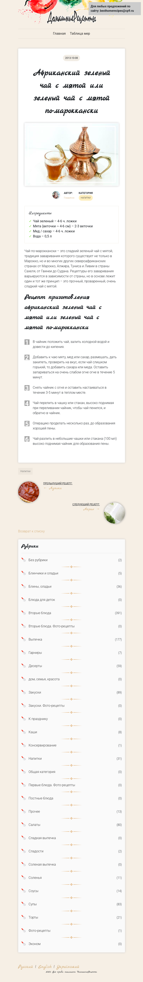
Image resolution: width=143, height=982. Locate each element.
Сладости (36, 851)
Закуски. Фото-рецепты (47, 706)
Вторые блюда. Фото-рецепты (52, 626)
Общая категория (42, 772)
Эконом (35, 944)
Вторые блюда (40, 613)
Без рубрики (38, 560)
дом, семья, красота (44, 679)
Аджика (52, 488)
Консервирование (43, 745)
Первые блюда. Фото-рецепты (52, 785)
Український (68, 967)
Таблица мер (80, 34)
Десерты (35, 666)
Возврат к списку (31, 531)
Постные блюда (41, 798)
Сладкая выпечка (42, 838)
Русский (25, 967)
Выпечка (35, 639)
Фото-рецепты (40, 931)
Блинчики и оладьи (43, 573)
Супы (33, 904)
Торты (33, 917)
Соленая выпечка (42, 864)
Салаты (34, 825)
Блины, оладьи (40, 586)
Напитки (35, 759)
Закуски (35, 692)
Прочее (34, 812)
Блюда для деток (42, 600)
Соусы (34, 891)
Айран (91, 509)
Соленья (35, 878)
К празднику (38, 719)
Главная (59, 34)
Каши (33, 732)
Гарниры (35, 653)
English (44, 967)
